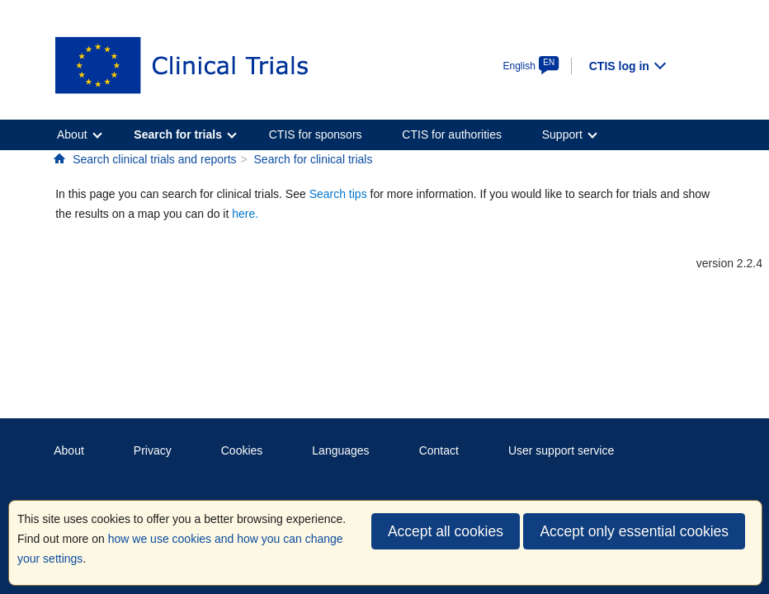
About (69, 450)
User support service (561, 450)
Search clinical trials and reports (154, 159)
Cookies (242, 450)
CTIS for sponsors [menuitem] (315, 134)
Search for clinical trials (313, 159)
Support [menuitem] (562, 134)
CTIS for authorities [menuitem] (452, 134)
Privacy (153, 450)
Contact (439, 450)
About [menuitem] (72, 134)
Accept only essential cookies (634, 531)
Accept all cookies (445, 531)
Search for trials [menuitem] (178, 134)
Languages (340, 450)
